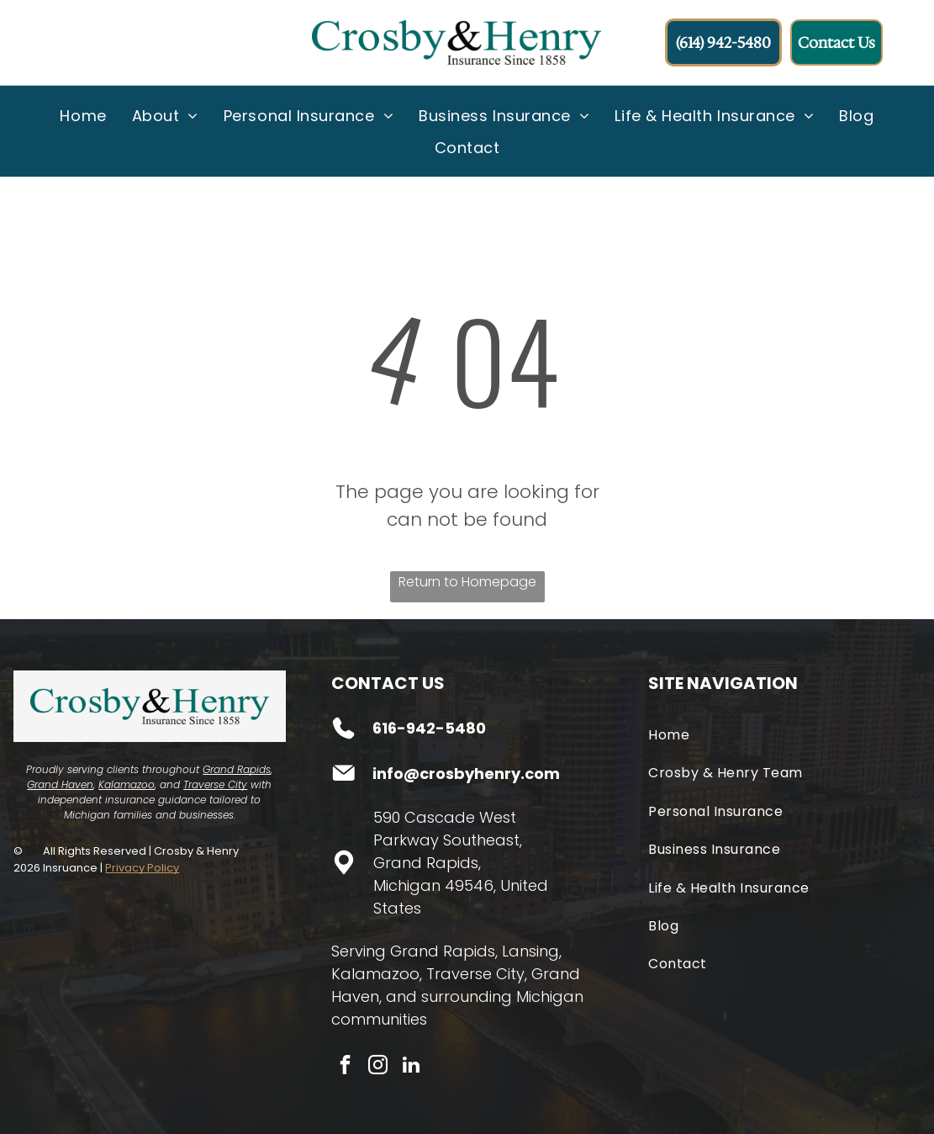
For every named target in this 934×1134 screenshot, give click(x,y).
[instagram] (378, 1067)
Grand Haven (60, 784)
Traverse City (215, 784)
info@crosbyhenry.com (466, 773)
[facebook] (345, 1067)
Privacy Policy (142, 868)
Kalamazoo (126, 784)
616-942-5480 (429, 728)
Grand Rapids (237, 769)
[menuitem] (83, 115)
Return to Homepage (467, 581)
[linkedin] (411, 1067)
